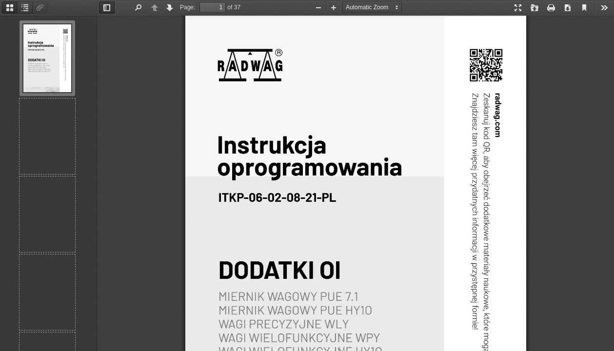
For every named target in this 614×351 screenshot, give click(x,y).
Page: (187, 7)
